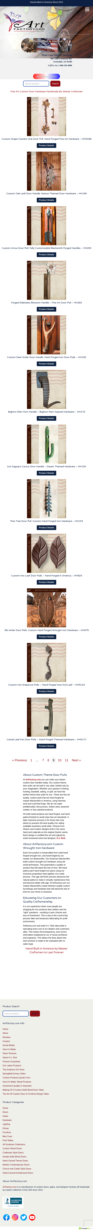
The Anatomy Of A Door (14, 1069)
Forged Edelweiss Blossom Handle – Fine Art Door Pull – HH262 (46, 302)
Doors (5, 1112)
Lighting (6, 1124)
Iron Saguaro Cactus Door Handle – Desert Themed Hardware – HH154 (46, 466)
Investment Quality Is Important (17, 1086)
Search (55, 84)
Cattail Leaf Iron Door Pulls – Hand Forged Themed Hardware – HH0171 (46, 739)
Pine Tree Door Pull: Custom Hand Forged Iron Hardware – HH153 (46, 521)
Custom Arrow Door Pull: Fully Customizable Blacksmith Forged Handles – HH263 (46, 248)
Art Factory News (46, 76)
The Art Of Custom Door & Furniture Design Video (26, 1094)
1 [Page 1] (31, 760)
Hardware (7, 1120)
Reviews (6, 1037)
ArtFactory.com (10, 1187)
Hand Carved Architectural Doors (18, 1173)
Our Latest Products (12, 1065)
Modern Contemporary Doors (16, 1165)
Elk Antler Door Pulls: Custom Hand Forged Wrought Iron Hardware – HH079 (47, 630)
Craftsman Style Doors (13, 1153)
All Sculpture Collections (14, 1144)
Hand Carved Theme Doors (15, 1161)
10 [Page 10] (59, 760)
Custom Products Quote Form (16, 1078)
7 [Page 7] (43, 760)
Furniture (7, 1132)
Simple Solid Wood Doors (14, 1157)
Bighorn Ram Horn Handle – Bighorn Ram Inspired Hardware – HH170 (46, 411)
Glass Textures (9, 1053)
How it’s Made (9, 1049)
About (5, 1033)
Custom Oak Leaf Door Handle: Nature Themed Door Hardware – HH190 (46, 193)
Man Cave (7, 1136)
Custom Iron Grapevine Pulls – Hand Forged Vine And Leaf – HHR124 (46, 684)
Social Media (9, 1045)
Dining (5, 1128)
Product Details (46, 145)
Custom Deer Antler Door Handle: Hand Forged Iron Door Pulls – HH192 (46, 357)
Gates (5, 1116)
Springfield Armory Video (14, 1074)
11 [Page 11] (66, 760)
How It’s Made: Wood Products (17, 1082)
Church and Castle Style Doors (17, 1169)
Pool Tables (8, 1140)
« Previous (19, 760)
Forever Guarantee (11, 1061)
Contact (6, 1041)
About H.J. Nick (10, 1057)
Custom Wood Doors (12, 1148)
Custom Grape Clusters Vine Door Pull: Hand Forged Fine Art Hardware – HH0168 (46, 138)
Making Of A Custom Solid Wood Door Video (23, 1090)
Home (5, 1029)
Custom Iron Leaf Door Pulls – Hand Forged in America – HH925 (46, 575)
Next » (76, 760)
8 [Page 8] (48, 760)
